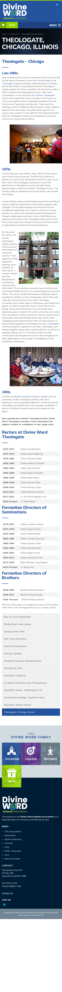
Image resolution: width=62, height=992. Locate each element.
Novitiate (45, 80)
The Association (13, 831)
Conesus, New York (14, 631)
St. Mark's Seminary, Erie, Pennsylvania (25, 682)
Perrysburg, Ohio (13, 668)
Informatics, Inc (37, 915)
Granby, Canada (13, 653)
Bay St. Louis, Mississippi (17, 616)
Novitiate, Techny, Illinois (17, 704)
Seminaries (14, 34)
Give (7, 25)
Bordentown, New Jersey (17, 624)
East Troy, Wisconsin (15, 638)
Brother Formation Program (27, 396)
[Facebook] (57, 4)
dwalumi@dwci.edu (11, 886)
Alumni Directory (13, 839)
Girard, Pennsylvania (15, 646)
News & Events (12, 858)
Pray (7, 847)
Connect (9, 843)
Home (4, 34)
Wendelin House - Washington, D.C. (23, 690)
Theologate (7, 83)
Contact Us (7, 893)
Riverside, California (15, 675)
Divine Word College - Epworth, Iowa (24, 697)
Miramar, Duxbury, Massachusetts (22, 660)
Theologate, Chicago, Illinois (19, 712)
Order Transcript (13, 851)
